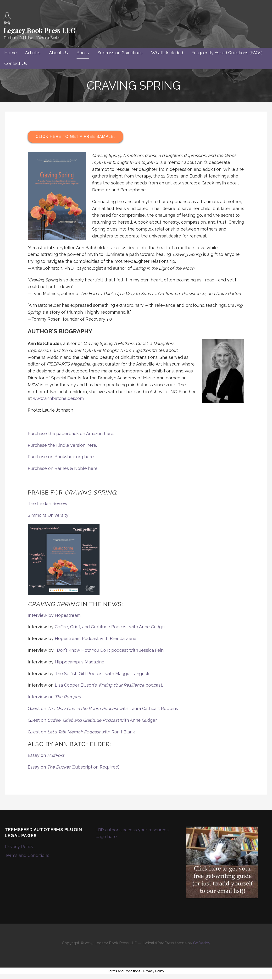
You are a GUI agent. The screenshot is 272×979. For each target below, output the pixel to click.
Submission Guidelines (120, 52)
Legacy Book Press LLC (39, 30)
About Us (58, 52)
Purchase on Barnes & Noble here (63, 468)
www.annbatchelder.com (58, 398)
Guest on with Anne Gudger (92, 720)
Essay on (46, 755)
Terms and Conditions (27, 855)
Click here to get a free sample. (75, 136)
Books (83, 52)
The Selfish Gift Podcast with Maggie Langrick (102, 673)
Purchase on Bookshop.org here (61, 456)
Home (10, 52)
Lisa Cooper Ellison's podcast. (109, 685)
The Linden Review (47, 503)
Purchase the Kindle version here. (62, 445)
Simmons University (48, 515)
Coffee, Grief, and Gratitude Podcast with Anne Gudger (110, 626)
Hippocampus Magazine (79, 661)
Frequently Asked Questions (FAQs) (227, 52)
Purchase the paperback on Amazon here (70, 433)
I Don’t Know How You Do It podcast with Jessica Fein (109, 650)
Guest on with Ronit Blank (81, 731)
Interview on (54, 696)
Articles (32, 52)
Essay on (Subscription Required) (73, 766)
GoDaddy (201, 943)
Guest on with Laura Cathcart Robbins (103, 708)
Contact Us (15, 63)
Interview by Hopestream (54, 615)
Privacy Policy (19, 846)
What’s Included (167, 52)
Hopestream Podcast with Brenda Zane (95, 638)
